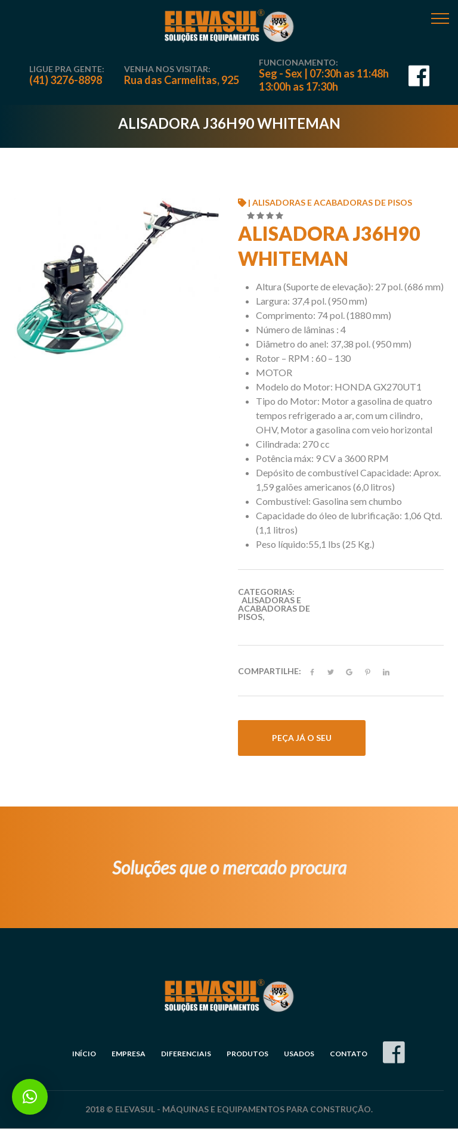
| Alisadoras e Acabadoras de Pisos (325, 202)
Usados (299, 1053)
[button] (30, 1097)
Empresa (129, 1053)
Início (84, 1053)
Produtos (247, 1053)
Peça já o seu (302, 738)
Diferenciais (186, 1053)
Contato (348, 1053)
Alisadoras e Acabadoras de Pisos (274, 608)
